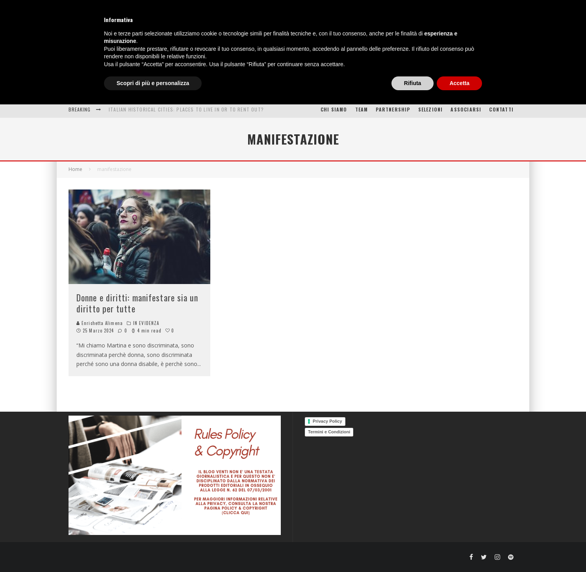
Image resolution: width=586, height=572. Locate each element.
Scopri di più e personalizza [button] (153, 550)
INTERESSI (213, 91)
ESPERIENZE (160, 91)
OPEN (318, 91)
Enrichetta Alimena (99, 323)
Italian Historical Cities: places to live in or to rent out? (186, 109)
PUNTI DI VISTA (272, 91)
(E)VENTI (351, 91)
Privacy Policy (327, 421)
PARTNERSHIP (393, 109)
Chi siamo (334, 109)
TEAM (361, 109)
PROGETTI (392, 91)
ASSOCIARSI (466, 109)
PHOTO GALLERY (451, 91)
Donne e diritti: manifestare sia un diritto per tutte (137, 303)
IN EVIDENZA (146, 323)
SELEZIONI (430, 109)
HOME (121, 91)
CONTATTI (501, 109)
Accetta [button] (459, 550)
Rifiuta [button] (412, 550)
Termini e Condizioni (329, 431)
